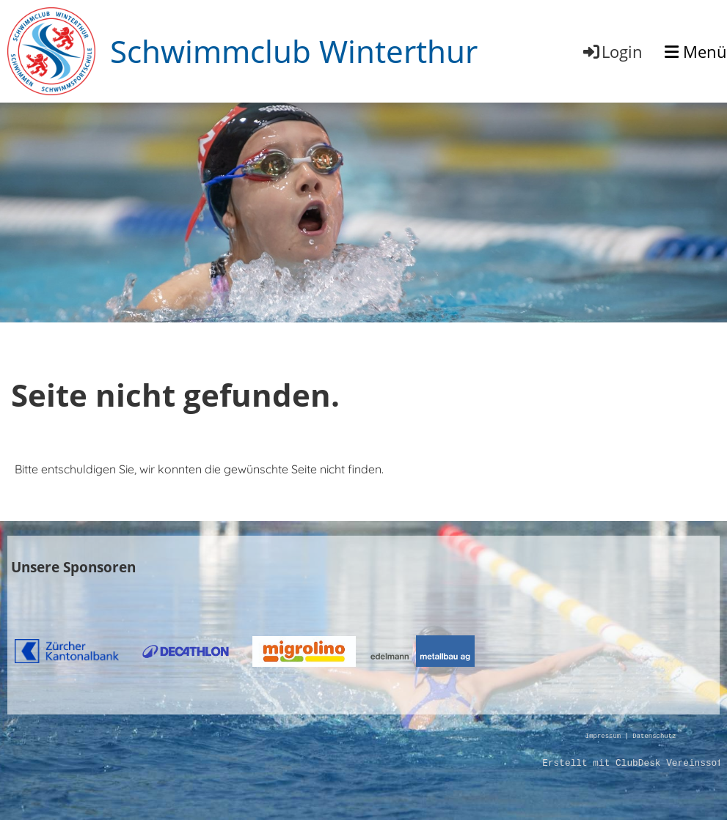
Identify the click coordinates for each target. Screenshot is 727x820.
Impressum (603, 737)
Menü (696, 51)
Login (612, 51)
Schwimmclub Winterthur (294, 51)
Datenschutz (654, 737)
